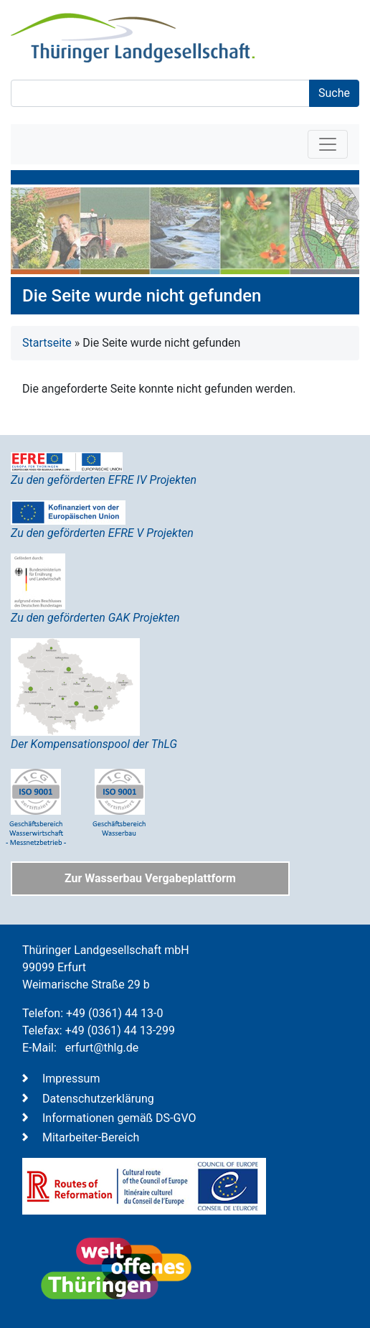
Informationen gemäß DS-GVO (119, 1118)
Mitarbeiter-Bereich (90, 1137)
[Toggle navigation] (328, 144)
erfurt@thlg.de (101, 1048)
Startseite (47, 343)
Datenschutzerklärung (98, 1098)
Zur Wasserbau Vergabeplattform (150, 878)
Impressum (71, 1078)
